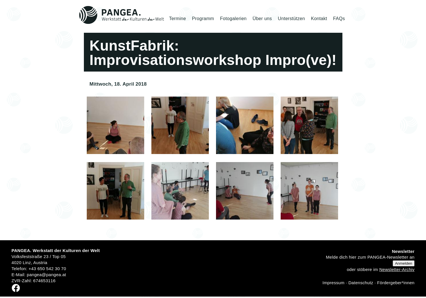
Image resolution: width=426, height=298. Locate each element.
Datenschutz (360, 282)
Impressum (333, 282)
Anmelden (403, 263)
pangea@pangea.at (46, 274)
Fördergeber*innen (396, 282)
